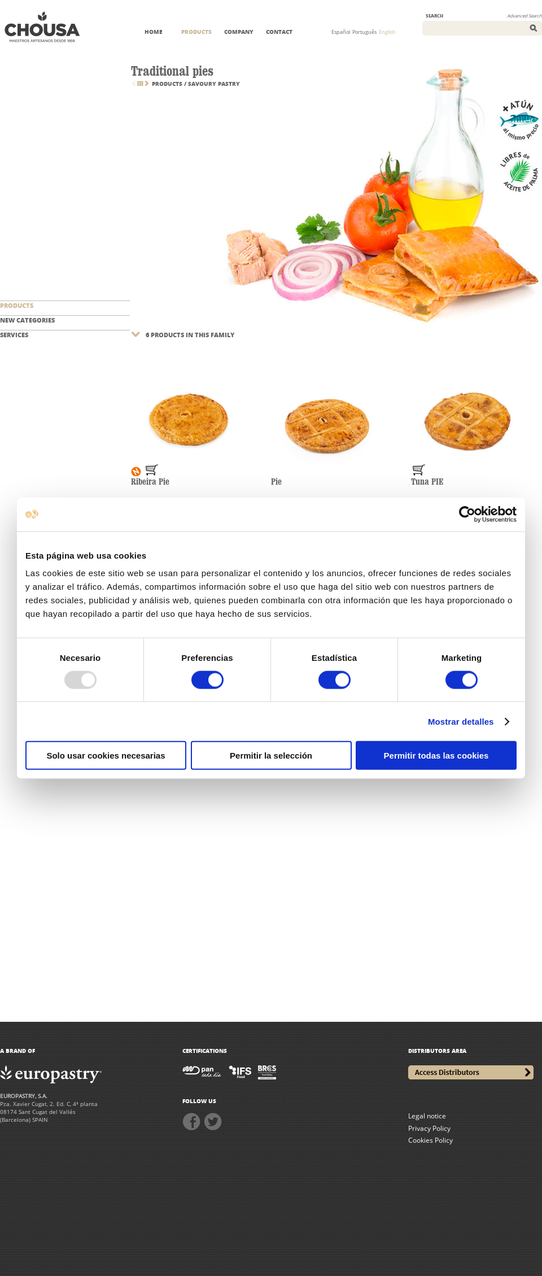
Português (364, 32)
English (387, 32)
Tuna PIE (427, 481)
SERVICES (14, 334)
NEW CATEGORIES (27, 320)
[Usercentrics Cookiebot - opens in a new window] (467, 514)
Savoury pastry (214, 84)
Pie (276, 481)
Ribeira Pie (150, 481)
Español (340, 32)
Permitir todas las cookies (436, 755)
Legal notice (427, 1116)
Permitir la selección (271, 755)
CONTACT (279, 32)
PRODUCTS (196, 32)
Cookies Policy (430, 1140)
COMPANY (238, 32)
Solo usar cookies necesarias (105, 755)
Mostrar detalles (461, 721)
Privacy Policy (429, 1128)
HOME (153, 32)
